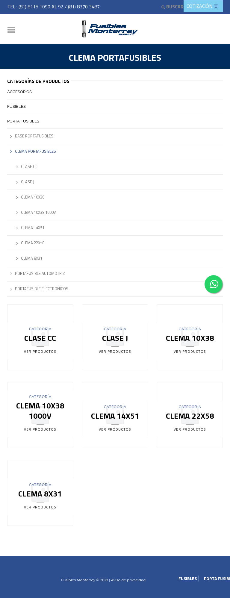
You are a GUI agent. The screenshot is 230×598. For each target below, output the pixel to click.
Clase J (27, 182)
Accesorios (19, 92)
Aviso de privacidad (128, 580)
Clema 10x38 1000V (38, 212)
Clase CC (29, 166)
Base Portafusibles (34, 136)
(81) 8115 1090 (35, 6)
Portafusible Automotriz (40, 273)
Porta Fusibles (23, 121)
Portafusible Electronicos (41, 289)
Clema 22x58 (32, 243)
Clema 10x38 (32, 197)
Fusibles (16, 106)
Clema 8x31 (31, 258)
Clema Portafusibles (35, 151)
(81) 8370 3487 (84, 6)
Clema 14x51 (32, 228)
